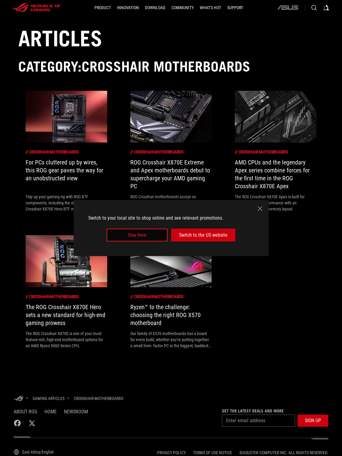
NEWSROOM (76, 412)
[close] (260, 208)
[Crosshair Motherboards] (98, 398)
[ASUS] (288, 8)
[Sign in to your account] (326, 7)
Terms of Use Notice (212, 452)
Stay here (137, 235)
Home (50, 412)
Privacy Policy (171, 452)
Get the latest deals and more (253, 410)
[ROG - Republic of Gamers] (36, 7)
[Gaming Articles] (49, 398)
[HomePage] (18, 399)
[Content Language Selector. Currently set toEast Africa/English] (34, 452)
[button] (313, 421)
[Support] (235, 8)
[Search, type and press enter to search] (314, 8)
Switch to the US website (203, 235)
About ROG (25, 412)
